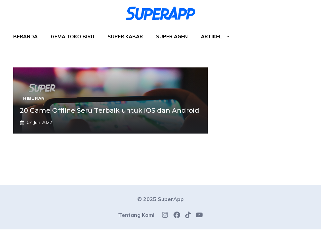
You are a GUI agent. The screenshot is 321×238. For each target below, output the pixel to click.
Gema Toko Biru (72, 36)
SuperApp (171, 199)
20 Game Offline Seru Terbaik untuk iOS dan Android (109, 110)
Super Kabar (125, 36)
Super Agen (172, 36)
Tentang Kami (136, 215)
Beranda (25, 36)
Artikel (219, 37)
